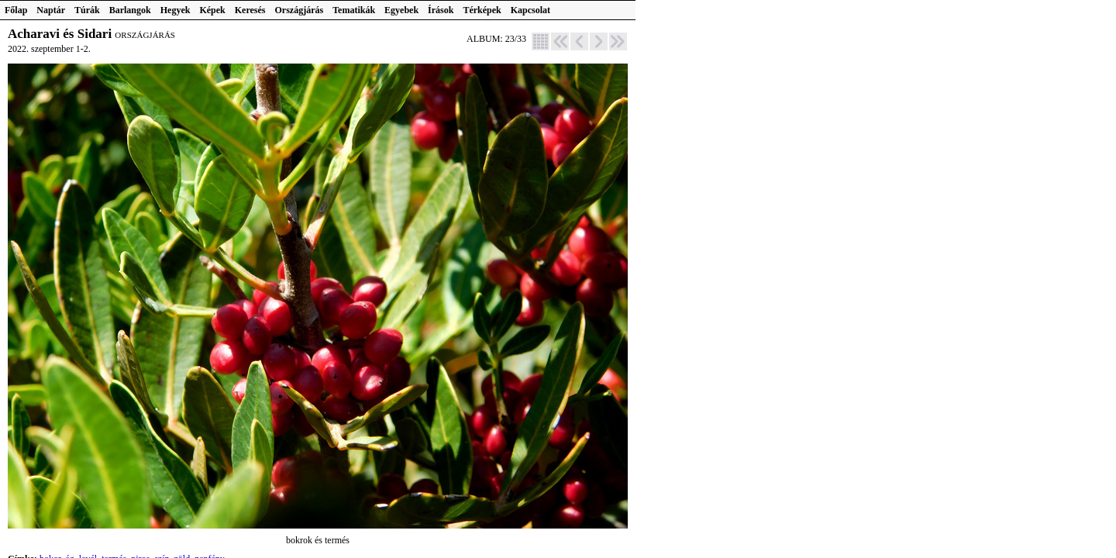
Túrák (87, 10)
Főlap (16, 10)
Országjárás (299, 10)
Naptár (50, 10)
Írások (440, 10)
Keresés (250, 10)
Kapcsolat (530, 10)
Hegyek (175, 10)
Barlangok (130, 10)
